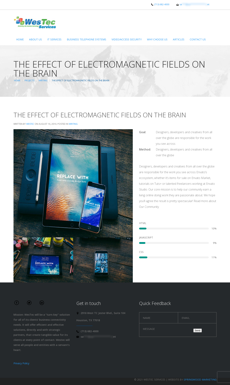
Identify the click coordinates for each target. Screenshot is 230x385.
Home (20, 39)
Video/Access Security (127, 39)
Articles (178, 39)
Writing (43, 80)
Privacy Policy (21, 363)
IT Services (54, 39)
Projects (29, 80)
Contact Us (198, 39)
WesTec (30, 123)
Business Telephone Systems (86, 39)
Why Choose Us (157, 39)
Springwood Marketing (200, 379)
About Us (35, 39)
